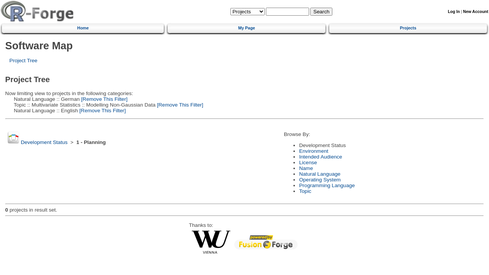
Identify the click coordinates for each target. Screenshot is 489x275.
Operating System (320, 180)
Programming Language (327, 185)
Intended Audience (320, 157)
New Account (475, 12)
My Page (246, 28)
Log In (454, 12)
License (308, 162)
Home (83, 28)
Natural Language (319, 174)
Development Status (44, 142)
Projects (408, 28)
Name (306, 168)
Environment (313, 151)
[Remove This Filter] (104, 99)
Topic (305, 191)
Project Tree (23, 60)
